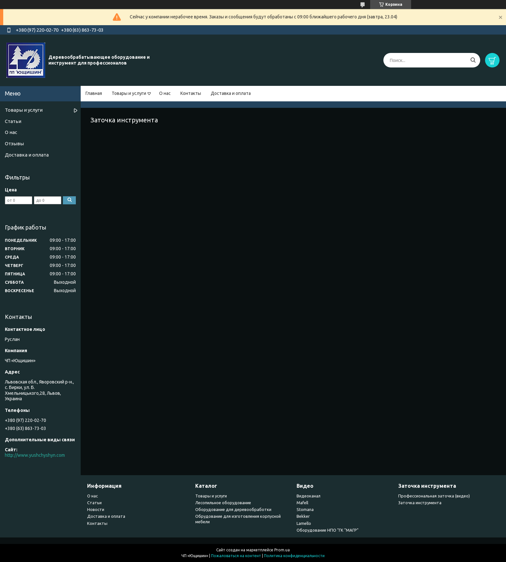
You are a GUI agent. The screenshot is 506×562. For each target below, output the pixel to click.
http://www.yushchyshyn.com (35, 455)
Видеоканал (308, 496)
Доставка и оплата (231, 93)
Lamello (304, 523)
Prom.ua (282, 550)
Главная (94, 93)
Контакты (190, 93)
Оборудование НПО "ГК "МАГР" (328, 530)
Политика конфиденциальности (294, 556)
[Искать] (473, 60)
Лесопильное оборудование (223, 502)
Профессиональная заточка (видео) (434, 496)
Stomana (305, 509)
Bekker (303, 516)
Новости (95, 509)
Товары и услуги (129, 93)
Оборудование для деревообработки (233, 509)
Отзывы (14, 143)
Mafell (302, 502)
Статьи (13, 121)
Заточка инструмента (419, 502)
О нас (165, 93)
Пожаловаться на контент (236, 556)
